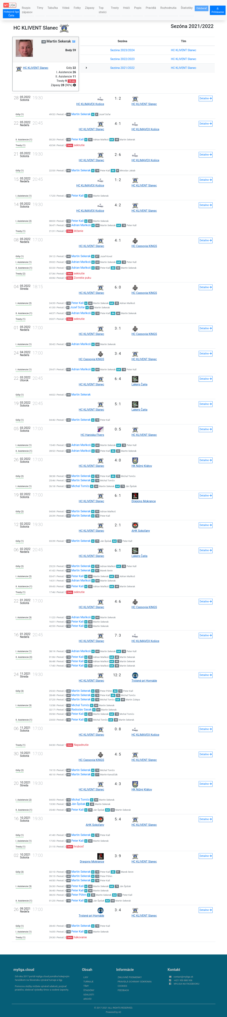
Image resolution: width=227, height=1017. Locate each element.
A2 (119, 1012)
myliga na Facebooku (186, 983)
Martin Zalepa (133, 699)
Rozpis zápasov (27, 10)
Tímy (40, 8)
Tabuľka (52, 8)
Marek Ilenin (106, 570)
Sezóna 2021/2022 (122, 68)
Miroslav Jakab (127, 170)
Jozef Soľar (105, 114)
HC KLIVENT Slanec (183, 50)
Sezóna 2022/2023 (122, 59)
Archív (87, 999)
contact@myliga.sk (183, 976)
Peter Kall (77, 139)
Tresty (115, 8)
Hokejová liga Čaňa (11, 13)
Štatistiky (187, 8)
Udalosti (88, 994)
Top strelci (102, 10)
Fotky (77, 8)
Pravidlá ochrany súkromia (135, 981)
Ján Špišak (131, 486)
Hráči (126, 8)
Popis (137, 8)
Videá (65, 8)
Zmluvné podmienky (130, 977)
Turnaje (88, 981)
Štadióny (88, 990)
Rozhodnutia (168, 8)
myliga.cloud (24, 969)
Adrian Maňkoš (101, 139)
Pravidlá (151, 8)
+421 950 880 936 (183, 980)
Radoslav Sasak (81, 709)
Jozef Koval (106, 256)
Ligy (85, 977)
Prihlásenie (217, 10)
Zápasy (89, 8)
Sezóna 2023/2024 (122, 50)
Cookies (122, 986)
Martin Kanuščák (108, 774)
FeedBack (123, 990)
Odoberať (201, 8)
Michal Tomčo (128, 476)
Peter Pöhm (106, 691)
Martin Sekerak (81, 114)
